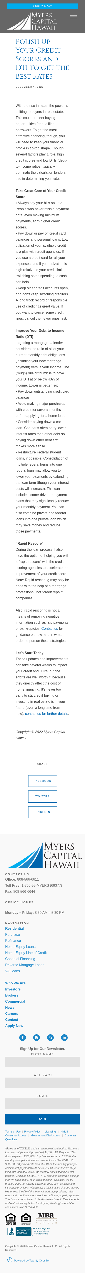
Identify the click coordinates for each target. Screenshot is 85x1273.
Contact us (49, 628)
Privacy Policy (32, 1131)
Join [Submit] (43, 1119)
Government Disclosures (45, 1135)
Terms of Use (13, 1131)
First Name (42, 1054)
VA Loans (12, 971)
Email (42, 1096)
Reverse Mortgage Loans (24, 965)
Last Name (42, 1075)
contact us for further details (46, 714)
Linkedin (42, 811)
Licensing (50, 1131)
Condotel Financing (20, 959)
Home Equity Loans (20, 947)
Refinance (13, 940)
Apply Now (42, 6)
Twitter (42, 796)
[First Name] (42, 1062)
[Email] (42, 1103)
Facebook (43, 780)
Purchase (12, 934)
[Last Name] (42, 1083)
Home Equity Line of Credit (26, 953)
